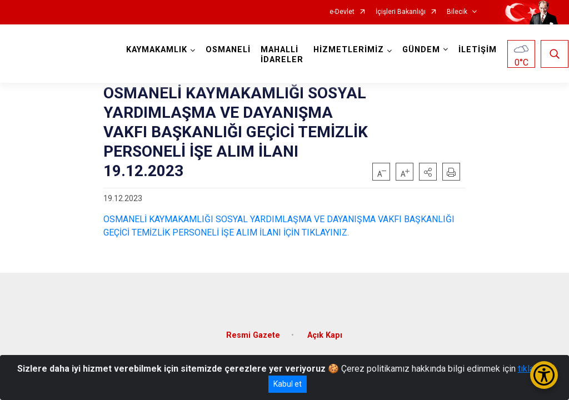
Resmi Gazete (253, 335)
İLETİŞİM (477, 49)
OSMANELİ (228, 49)
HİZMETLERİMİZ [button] (348, 49)
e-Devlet (342, 12)
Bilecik (457, 12)
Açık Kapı (324, 335)
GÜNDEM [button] (421, 49)
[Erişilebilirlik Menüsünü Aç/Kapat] (544, 375)
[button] (428, 172)
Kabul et (287, 383)
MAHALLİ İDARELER (282, 54)
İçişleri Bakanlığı (401, 12)
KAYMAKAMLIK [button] (156, 49)
